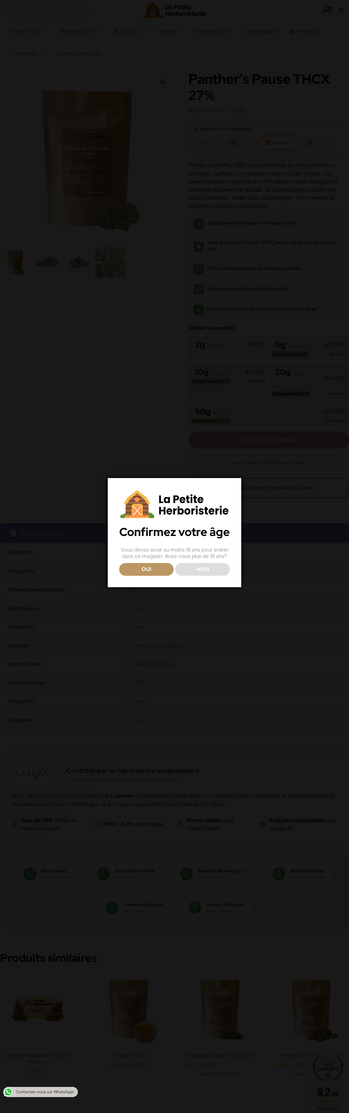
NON (202, 569)
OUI (146, 569)
